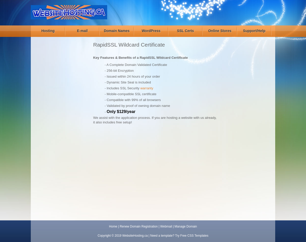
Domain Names (117, 31)
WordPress (151, 31)
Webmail (166, 226)
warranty (146, 88)
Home (113, 226)
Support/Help (254, 31)
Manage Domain (186, 226)
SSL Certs (185, 31)
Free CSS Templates (194, 235)
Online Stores (219, 31)
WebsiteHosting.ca (135, 235)
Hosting (47, 31)
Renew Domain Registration (139, 226)
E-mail (82, 31)
